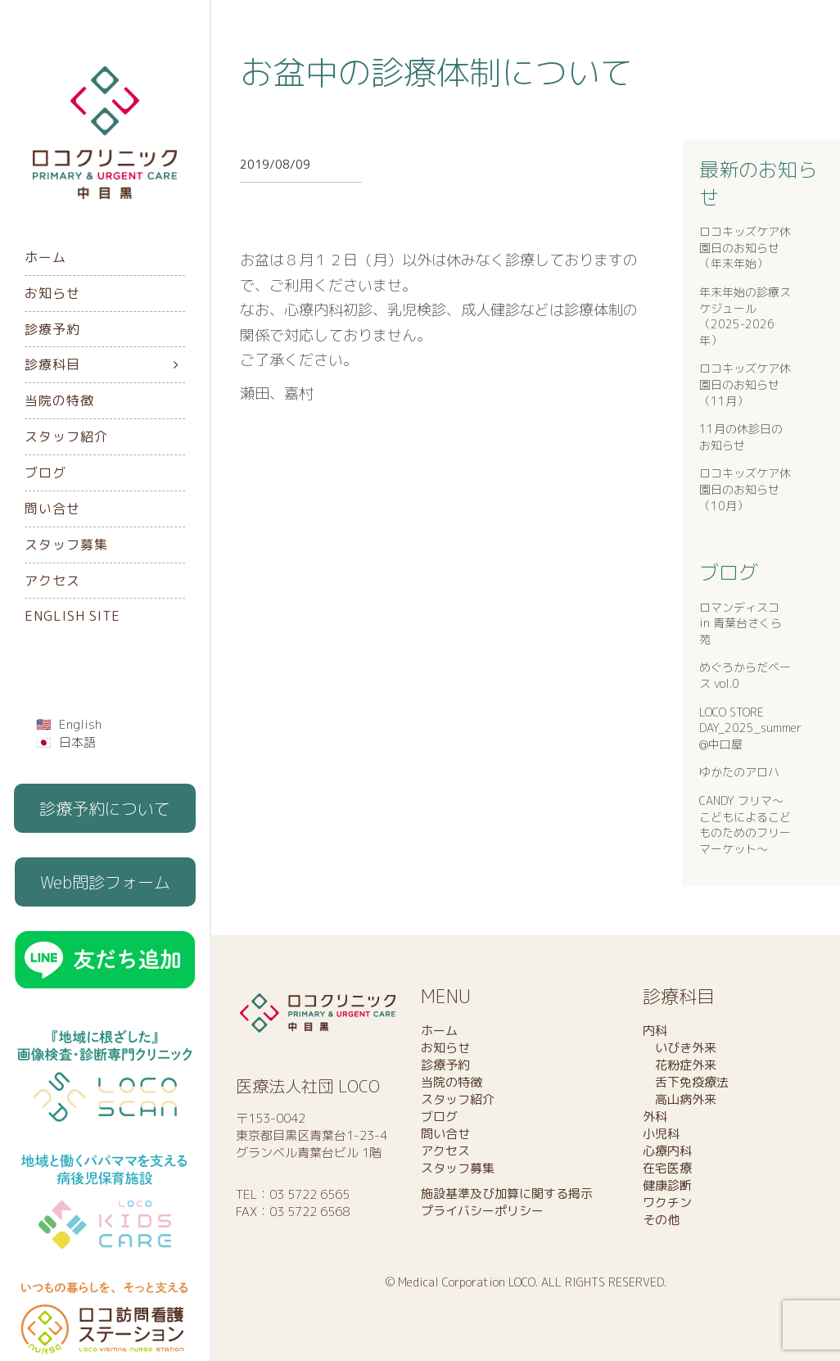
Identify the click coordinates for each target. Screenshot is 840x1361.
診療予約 (52, 329)
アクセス (52, 581)
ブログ (45, 472)
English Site (72, 616)
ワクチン (667, 1202)
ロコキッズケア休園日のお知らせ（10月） (745, 489)
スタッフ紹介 (66, 436)
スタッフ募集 (66, 545)
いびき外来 (679, 1047)
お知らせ (52, 293)
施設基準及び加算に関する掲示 (507, 1193)
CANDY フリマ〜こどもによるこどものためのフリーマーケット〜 (745, 825)
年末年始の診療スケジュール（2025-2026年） (745, 316)
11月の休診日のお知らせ (741, 437)
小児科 (661, 1133)
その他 (661, 1219)
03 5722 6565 (309, 1194)
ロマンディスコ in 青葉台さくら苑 (740, 623)
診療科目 (52, 364)
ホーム (45, 257)
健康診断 (667, 1185)
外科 (655, 1116)
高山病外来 (679, 1099)
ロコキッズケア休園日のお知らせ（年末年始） (745, 247)
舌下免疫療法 (686, 1082)
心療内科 (667, 1151)
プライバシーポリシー (482, 1210)
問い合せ (52, 509)
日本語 (77, 742)
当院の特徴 (59, 400)
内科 (655, 1030)
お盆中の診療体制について (436, 72)
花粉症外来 (679, 1065)
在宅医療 (667, 1168)
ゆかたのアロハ (739, 772)
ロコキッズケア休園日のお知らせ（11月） (745, 384)
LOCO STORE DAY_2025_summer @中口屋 (750, 728)
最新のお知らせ (758, 183)
